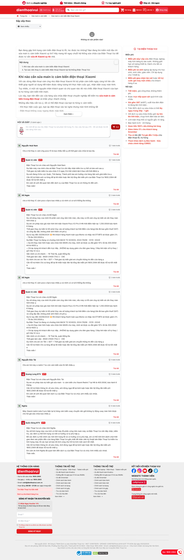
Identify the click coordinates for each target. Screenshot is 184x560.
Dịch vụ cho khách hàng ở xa (27, 494)
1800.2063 (37, 479)
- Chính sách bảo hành (63, 480)
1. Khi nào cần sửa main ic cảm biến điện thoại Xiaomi (45, 66)
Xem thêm (60, 496)
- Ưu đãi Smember (61, 478)
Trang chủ (23, 16)
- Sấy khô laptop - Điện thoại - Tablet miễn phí (71, 469)
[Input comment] (63, 130)
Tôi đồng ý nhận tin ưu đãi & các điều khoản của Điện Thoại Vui (35, 526)
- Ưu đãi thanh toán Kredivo (65, 472)
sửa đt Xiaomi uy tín (41, 56)
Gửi (115, 127)
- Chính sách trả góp (62, 488)
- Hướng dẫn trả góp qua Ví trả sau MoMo (70, 475)
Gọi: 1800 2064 (172, 552)
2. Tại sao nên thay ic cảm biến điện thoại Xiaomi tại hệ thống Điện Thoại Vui (56, 70)
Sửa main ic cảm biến (39, 16)
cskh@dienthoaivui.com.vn (32, 483)
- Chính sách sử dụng (62, 486)
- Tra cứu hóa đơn (61, 494)
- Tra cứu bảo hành (62, 491)
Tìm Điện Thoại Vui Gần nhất (27, 489)
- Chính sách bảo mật (62, 483)
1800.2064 (37, 476)
